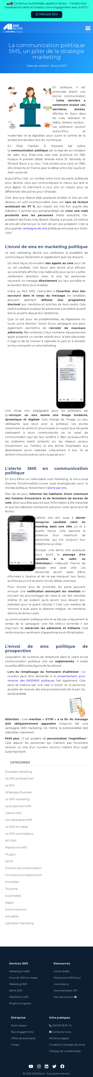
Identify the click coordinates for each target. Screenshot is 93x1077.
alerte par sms (56, 487)
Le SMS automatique (19, 833)
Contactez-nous (60, 1031)
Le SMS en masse (16, 826)
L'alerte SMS (13, 813)
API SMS (10, 840)
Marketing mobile (19, 971)
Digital (9, 902)
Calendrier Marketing (19, 923)
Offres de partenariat (23, 1038)
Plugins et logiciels (20, 1003)
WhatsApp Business (18, 792)
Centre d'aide (61, 971)
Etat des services (65, 997)
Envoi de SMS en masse (23, 977)
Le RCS (9, 785)
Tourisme (11, 888)
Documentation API (66, 990)
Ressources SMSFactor (67, 977)
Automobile (13, 895)
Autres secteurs (15, 909)
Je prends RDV (46, 14)
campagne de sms (34, 228)
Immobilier (12, 882)
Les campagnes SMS (18, 819)
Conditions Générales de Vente (67, 1044)
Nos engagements (22, 1031)
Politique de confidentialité (65, 1051)
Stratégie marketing (18, 771)
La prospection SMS (18, 806)
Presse (15, 1044)
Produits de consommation (23, 868)
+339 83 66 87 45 (60, 1025)
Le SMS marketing (17, 799)
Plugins (10, 854)
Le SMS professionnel (19, 778)
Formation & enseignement (23, 875)
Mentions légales (59, 1038)
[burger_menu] (88, 28)
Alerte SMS (15, 990)
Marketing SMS (18, 984)
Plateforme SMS (16, 847)
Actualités (11, 916)
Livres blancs (61, 984)
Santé (9, 861)
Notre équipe (19, 1025)
